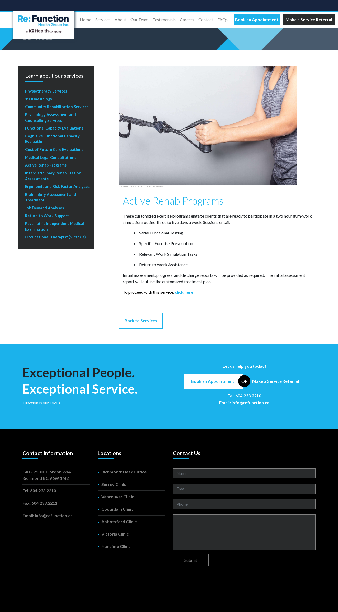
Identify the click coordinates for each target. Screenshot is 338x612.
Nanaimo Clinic (115, 546)
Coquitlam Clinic (117, 509)
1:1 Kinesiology (38, 99)
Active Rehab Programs (46, 165)
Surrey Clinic (113, 484)
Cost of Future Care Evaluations (54, 149)
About (120, 19)
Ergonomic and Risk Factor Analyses (57, 186)
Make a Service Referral (275, 381)
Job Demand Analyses (44, 208)
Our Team (139, 19)
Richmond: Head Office (124, 471)
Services (102, 19)
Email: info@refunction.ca (244, 402)
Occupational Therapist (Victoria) (55, 237)
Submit (190, 560)
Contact (205, 19)
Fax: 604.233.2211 (39, 502)
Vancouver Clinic (117, 496)
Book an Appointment (212, 381)
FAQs (222, 19)
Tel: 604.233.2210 (244, 395)
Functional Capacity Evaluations (54, 128)
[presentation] (213, 580)
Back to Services (141, 320)
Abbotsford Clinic (119, 521)
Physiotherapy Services (46, 91)
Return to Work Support (47, 216)
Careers (187, 19)
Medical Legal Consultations (50, 157)
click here (184, 292)
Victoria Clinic (115, 533)
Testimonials (164, 19)
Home (86, 19)
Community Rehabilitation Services (56, 106)
